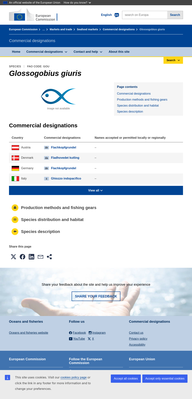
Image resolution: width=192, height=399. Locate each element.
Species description (130, 111)
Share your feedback (96, 296)
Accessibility (137, 344)
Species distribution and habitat (138, 105)
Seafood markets (87, 29)
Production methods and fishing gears (142, 99)
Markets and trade (61, 29)
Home (16, 51)
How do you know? (77, 2)
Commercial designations (119, 29)
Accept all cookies (126, 378)
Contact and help (86, 51)
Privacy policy (138, 338)
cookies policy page (73, 377)
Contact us (136, 332)
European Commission (23, 29)
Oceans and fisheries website (28, 332)
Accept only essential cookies (164, 378)
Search (175, 14)
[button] (13, 256)
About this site (119, 51)
